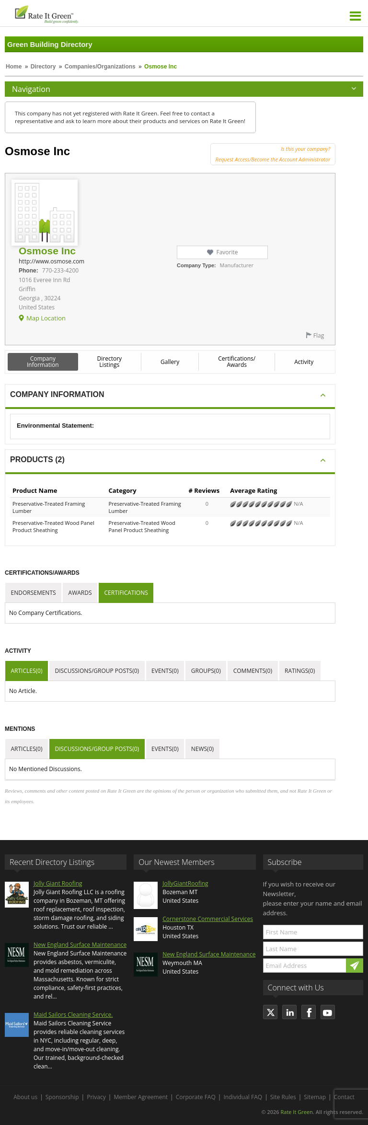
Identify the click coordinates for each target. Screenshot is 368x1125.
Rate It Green (296, 1111)
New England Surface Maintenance (80, 945)
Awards (80, 593)
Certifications (126, 593)
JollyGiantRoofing (185, 883)
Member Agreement (141, 1097)
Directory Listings (109, 361)
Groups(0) (206, 671)
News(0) (202, 749)
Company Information (43, 361)
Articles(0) (27, 671)
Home (14, 66)
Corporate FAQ (196, 1097)
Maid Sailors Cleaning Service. (73, 1015)
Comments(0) (252, 671)
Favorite (227, 252)
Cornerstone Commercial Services (207, 919)
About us (25, 1097)
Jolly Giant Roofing (58, 883)
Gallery (170, 362)
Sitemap (315, 1097)
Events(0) (165, 671)
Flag (318, 335)
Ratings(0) (300, 671)
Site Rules (283, 1097)
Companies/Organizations (100, 66)
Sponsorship (62, 1097)
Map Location (46, 318)
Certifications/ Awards (236, 361)
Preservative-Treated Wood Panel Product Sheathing (53, 526)
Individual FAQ (242, 1097)
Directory (43, 66)
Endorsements (33, 593)
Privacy (96, 1097)
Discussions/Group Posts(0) (97, 671)
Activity (303, 362)
